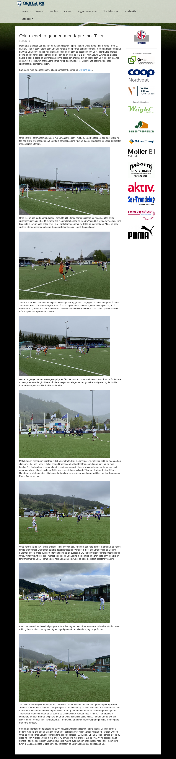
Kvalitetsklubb (133, 12)
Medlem (55, 12)
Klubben (27, 12)
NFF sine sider (85, 70)
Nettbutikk (27, 20)
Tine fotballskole (112, 12)
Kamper (69, 12)
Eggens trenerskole (89, 12)
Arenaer (41, 12)
